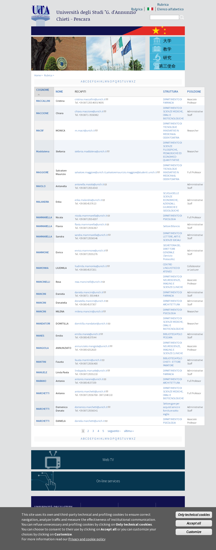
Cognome (42, 92)
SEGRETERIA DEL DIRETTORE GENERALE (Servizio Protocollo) (172, 252)
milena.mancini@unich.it (90, 311)
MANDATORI (43, 323)
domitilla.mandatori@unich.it (92, 323)
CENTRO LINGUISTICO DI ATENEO (171, 268)
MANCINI (41, 293)
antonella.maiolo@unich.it (91, 184)
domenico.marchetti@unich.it (92, 407)
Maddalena (42, 151)
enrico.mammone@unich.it (91, 250)
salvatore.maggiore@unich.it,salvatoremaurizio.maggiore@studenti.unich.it (117, 172)
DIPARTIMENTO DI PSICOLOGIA (172, 217)
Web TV (108, 459)
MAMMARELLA (44, 217)
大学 (167, 40)
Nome (59, 91)
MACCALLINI (43, 100)
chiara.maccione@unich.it (90, 111)
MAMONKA (42, 268)
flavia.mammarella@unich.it (92, 224)
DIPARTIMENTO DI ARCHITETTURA (172, 302)
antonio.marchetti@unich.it (91, 391)
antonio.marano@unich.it (90, 379)
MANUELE (41, 372)
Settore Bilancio (171, 226)
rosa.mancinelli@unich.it (90, 281)
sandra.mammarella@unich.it (92, 235)
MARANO (41, 380)
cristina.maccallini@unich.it (91, 99)
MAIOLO (41, 186)
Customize (193, 533)
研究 (167, 57)
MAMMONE (42, 252)
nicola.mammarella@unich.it (92, 215)
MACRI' (40, 130)
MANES (40, 335)
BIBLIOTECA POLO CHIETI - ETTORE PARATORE (172, 362)
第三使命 (167, 66)
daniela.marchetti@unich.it (91, 421)
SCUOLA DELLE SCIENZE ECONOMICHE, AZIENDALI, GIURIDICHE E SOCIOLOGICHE (171, 201)
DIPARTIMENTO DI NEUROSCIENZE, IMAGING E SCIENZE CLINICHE (173, 281)
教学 (167, 49)
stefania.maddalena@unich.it (92, 151)
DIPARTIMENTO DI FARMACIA (172, 101)
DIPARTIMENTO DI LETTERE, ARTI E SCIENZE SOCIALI (172, 236)
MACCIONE (42, 113)
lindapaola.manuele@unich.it (92, 370)
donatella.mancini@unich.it (91, 300)
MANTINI (41, 361)
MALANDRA (42, 201)
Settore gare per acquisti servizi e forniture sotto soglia (171, 408)
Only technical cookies (194, 516)
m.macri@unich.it (86, 130)
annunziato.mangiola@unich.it (93, 346)
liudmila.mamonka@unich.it (92, 266)
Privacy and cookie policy (86, 541)
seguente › (114, 431)
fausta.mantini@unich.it (89, 360)
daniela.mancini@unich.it (90, 292)
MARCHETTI (42, 393)
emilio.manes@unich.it (89, 334)
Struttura (170, 91)
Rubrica (163, 4)
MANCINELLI (43, 281)
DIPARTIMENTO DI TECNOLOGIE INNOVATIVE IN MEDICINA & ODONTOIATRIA (172, 130)
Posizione (194, 91)
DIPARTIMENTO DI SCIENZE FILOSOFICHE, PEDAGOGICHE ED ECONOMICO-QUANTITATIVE (172, 151)
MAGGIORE (42, 172)
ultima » (129, 431)
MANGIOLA (42, 348)
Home (37, 75)
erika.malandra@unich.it (90, 200)
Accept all (194, 525)
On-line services (108, 481)
